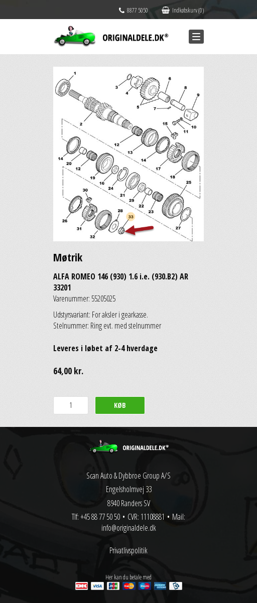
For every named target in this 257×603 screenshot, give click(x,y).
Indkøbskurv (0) (183, 10)
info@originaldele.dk (128, 527)
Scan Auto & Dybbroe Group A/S (128, 475)
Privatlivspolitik (128, 550)
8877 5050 (133, 10)
